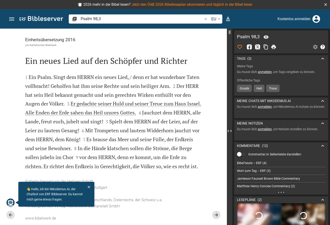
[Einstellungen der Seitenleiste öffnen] (315, 47)
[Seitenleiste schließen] (229, 131)
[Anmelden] (316, 19)
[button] (325, 4)
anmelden (265, 72)
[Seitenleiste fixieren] (229, 33)
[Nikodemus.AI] (10, 202)
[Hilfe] (322, 47)
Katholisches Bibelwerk (43, 45)
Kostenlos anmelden (294, 19)
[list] (281, 174)
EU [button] (216, 19)
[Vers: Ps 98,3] (266, 37)
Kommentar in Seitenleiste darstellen (274, 154)
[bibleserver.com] (41, 19)
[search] (142, 18)
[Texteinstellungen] (228, 19)
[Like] (239, 47)
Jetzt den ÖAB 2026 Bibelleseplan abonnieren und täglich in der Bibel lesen (192, 4)
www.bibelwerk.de (40, 218)
